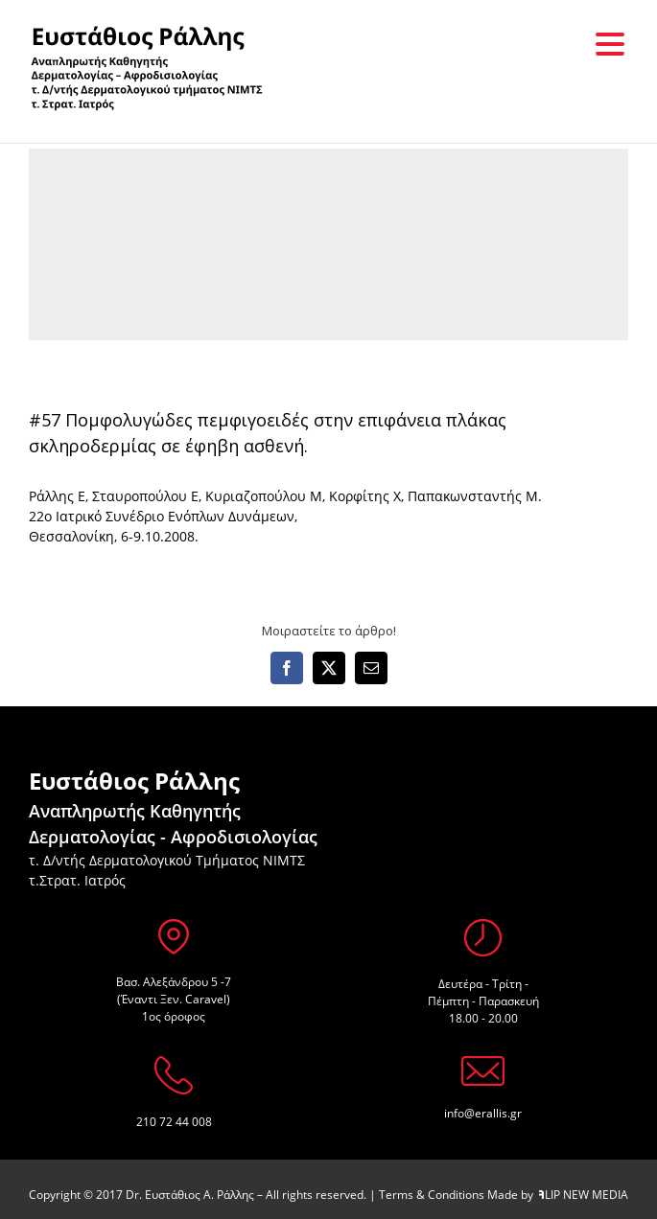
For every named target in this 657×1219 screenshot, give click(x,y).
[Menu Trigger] (610, 43)
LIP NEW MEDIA (583, 1194)
